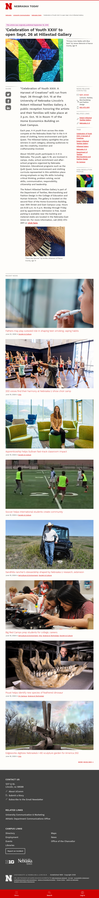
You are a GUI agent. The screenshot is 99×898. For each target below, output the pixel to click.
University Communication (21, 15)
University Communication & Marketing (25, 814)
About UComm (16, 791)
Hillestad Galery (83, 146)
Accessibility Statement (81, 878)
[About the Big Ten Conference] (10, 862)
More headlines (85, 762)
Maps (53, 833)
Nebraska (8, 15)
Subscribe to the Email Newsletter (26, 799)
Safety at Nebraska (72, 880)
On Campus (81, 162)
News (54, 837)
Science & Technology (51, 636)
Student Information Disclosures (24, 882)
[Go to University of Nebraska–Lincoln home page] (9, 6)
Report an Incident (15, 851)
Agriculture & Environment (28, 575)
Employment (12, 837)
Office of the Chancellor (63, 841)
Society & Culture (25, 334)
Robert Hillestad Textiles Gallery (86, 119)
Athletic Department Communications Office (28, 819)
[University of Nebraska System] (25, 862)
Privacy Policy (61, 880)
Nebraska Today (26, 6)
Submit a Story (16, 795)
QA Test (70, 878)
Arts (19, 394)
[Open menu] (16, 893)
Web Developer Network (59, 878)
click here (33, 223)
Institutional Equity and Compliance (25, 880)
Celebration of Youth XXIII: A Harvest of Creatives (84, 136)
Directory (10, 833)
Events (9, 841)
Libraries (10, 845)
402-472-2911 (85, 107)
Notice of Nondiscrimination (47, 880)
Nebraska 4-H (85, 123)
